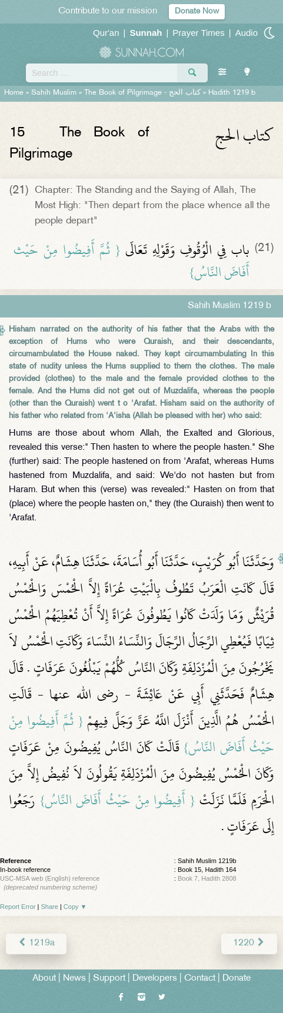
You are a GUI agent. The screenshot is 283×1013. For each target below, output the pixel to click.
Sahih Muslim (53, 92)
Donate (236, 978)
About (44, 978)
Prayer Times (198, 33)
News (74, 978)
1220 (249, 943)
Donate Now (197, 11)
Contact (199, 978)
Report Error (18, 906)
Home (14, 92)
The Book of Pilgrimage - (142, 92)
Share (49, 906)
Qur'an (106, 33)
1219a (36, 943)
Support (109, 978)
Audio (246, 33)
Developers (154, 978)
